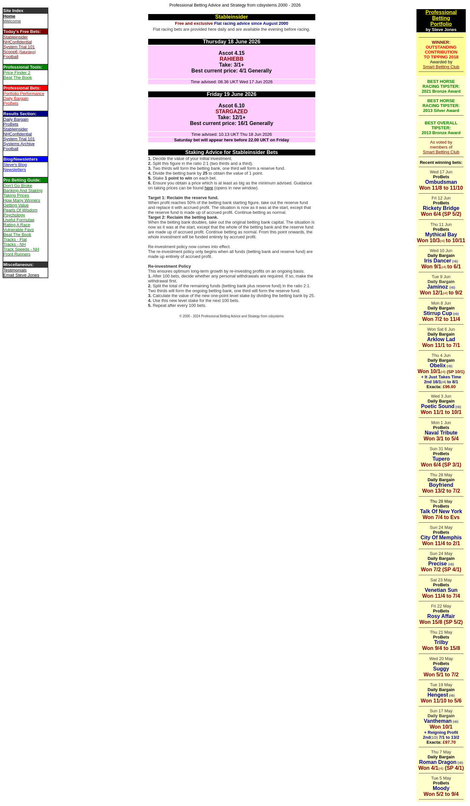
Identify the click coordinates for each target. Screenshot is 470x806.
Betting (441, 18)
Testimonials (15, 270)
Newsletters (14, 169)
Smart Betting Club (441, 66)
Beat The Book (17, 77)
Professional (441, 12)
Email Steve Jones (21, 275)
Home (9, 16)
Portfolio (441, 24)
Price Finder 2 (16, 72)
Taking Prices (16, 195)
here (209, 187)
